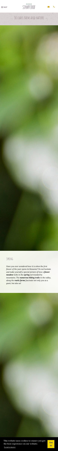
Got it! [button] (51, 444)
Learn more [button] (10, 447)
